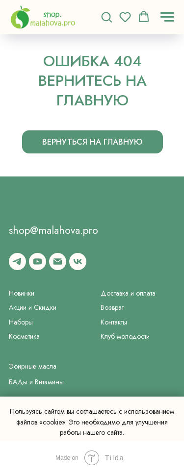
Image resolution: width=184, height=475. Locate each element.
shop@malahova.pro (53, 230)
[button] (106, 17)
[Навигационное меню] (167, 17)
